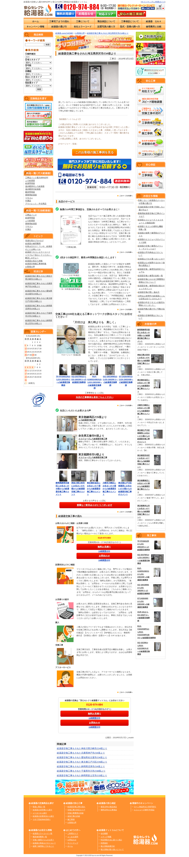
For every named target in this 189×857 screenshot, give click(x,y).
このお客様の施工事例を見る (94, 152)
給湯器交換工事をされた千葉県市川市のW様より (81, 771)
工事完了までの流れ (59, 21)
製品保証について (106, 21)
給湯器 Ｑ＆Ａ (153, 21)
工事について (82, 21)
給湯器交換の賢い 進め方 (149, 292)
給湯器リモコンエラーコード (37, 252)
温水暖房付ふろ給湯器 (34, 186)
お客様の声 (30, 267)
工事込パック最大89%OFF (36, 177)
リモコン (29, 198)
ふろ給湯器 (30, 180)
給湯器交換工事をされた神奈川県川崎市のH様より (82, 748)
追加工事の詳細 (73, 816)
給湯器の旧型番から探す (42, 810)
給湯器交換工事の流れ (76, 807)
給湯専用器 (30, 183)
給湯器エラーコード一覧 (42, 833)
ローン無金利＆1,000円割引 (145, 807)
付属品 (28, 201)
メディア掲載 (106, 837)
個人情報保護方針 (108, 846)
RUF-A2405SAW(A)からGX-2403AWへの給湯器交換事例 (94, 382)
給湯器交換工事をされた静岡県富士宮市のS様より (82, 775)
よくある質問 (72, 837)
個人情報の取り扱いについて (112, 849)
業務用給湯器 (31, 195)
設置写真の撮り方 (106, 26)
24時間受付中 (104, 551)
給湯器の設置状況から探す (43, 816)
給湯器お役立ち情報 (34, 261)
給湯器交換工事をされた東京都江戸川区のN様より (82, 762)
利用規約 (104, 843)
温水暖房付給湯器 (33, 189)
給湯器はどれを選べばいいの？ (151, 259)
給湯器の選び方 (59, 26)
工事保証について (130, 21)
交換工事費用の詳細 (75, 813)
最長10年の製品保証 (109, 807)
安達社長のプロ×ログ (34, 240)
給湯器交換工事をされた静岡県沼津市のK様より (81, 766)
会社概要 (104, 833)
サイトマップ (147, 2)
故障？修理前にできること (43, 846)
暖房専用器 (30, 192)
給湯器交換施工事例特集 (35, 264)
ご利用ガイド (159, 2)
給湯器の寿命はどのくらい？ (44, 843)
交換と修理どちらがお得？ (43, 840)
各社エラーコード (83, 26)
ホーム (35, 21)
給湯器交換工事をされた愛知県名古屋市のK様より (82, 757)
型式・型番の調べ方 (130, 26)
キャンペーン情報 (35, 26)
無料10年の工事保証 (109, 810)
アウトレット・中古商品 (35, 203)
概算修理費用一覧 (40, 837)
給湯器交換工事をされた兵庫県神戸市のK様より (81, 753)
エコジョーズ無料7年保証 (144, 810)
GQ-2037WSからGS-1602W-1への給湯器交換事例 (78, 379)
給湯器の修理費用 (33, 243)
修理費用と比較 (153, 26)
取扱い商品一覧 (39, 807)
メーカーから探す (40, 813)
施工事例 (71, 819)
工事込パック (31, 215)
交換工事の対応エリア (76, 810)
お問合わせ (71, 840)
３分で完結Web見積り (41, 819)
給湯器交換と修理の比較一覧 (150, 276)
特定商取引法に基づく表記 (111, 840)
